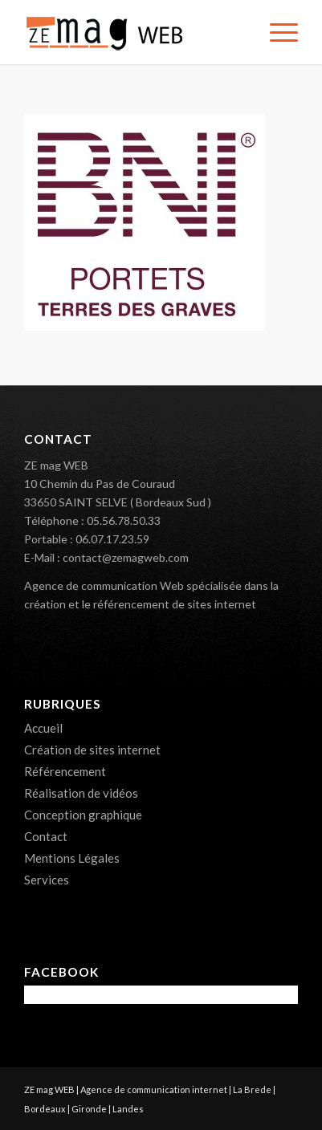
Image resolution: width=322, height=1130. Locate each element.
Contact (45, 836)
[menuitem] (276, 32)
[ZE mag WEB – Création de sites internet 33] (133, 32)
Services (46, 879)
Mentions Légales (72, 858)
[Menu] (276, 32)
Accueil (43, 728)
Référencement (65, 771)
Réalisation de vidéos (81, 793)
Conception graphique (83, 814)
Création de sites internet (92, 749)
